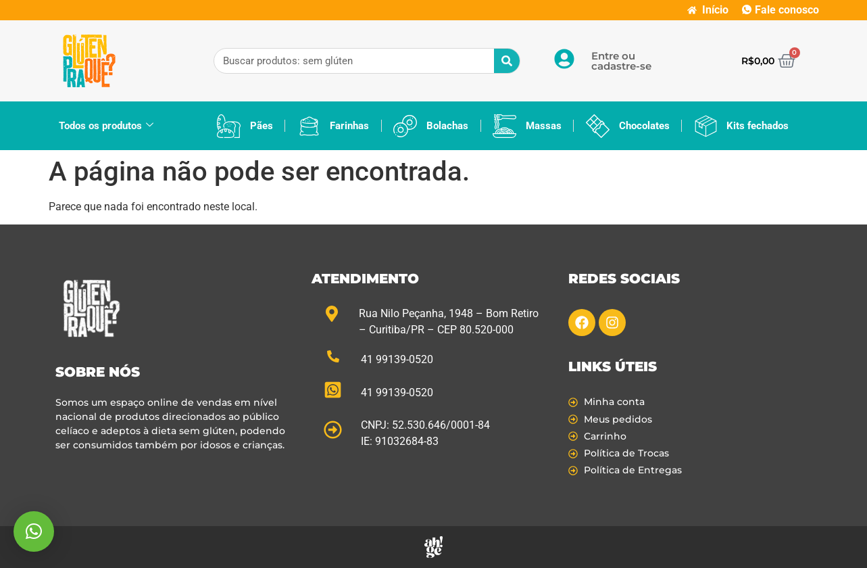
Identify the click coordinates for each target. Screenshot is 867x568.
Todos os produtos (106, 126)
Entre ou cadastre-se (621, 60)
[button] (34, 531)
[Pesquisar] (507, 61)
